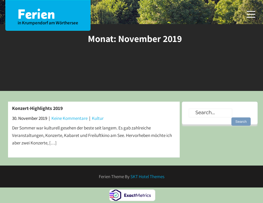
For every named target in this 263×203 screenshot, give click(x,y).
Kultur (98, 118)
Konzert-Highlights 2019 (37, 108)
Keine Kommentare (69, 118)
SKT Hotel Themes (147, 176)
